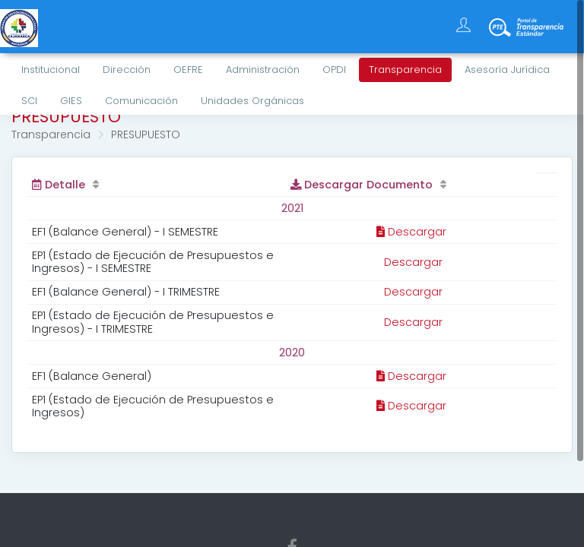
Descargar (411, 231)
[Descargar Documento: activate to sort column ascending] (411, 184)
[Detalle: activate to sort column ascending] (156, 184)
